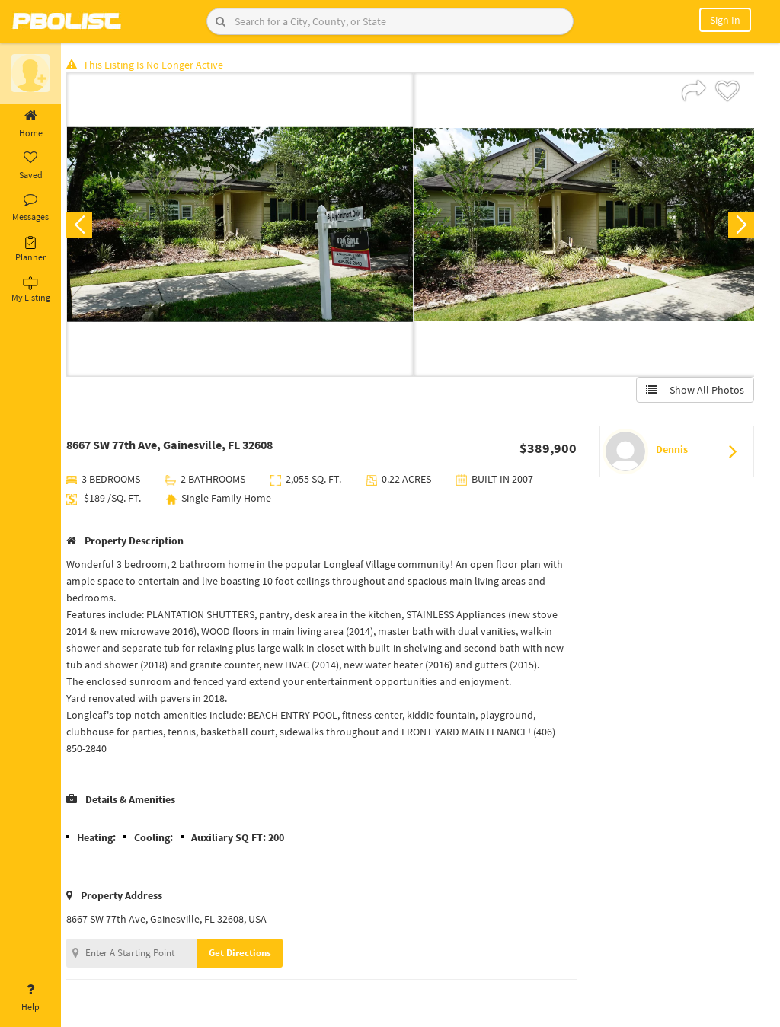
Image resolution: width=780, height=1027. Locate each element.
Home (30, 124)
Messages (30, 207)
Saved (30, 165)
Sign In (725, 20)
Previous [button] (85, 225)
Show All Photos (694, 390)
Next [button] (740, 225)
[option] (242, 225)
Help (30, 998)
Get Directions (246, 953)
